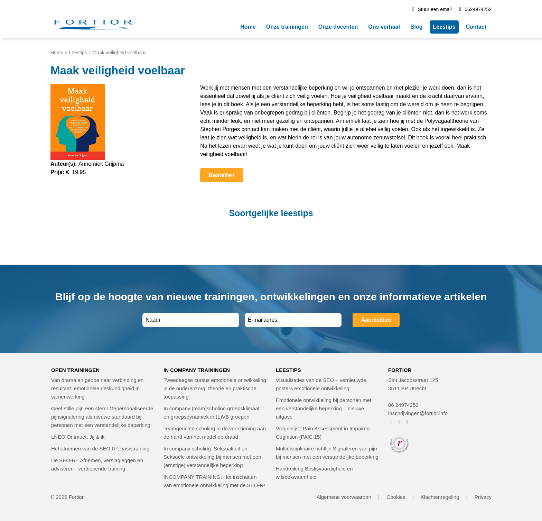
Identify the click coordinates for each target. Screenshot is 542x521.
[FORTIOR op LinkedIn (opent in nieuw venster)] (407, 421)
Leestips (78, 52)
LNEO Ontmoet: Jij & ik (77, 437)
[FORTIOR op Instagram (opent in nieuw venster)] (399, 421)
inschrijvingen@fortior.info (418, 413)
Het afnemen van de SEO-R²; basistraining (100, 448)
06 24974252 (403, 405)
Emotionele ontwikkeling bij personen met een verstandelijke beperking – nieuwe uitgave (323, 408)
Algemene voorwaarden (344, 497)
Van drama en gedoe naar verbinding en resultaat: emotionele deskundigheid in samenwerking (97, 388)
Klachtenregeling (440, 497)
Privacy (483, 497)
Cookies (395, 497)
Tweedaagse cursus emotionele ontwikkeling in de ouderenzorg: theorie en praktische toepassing (214, 388)
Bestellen (225, 177)
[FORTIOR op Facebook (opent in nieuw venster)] (391, 421)
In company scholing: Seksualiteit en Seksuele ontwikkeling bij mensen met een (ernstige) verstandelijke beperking (212, 457)
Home (56, 52)
